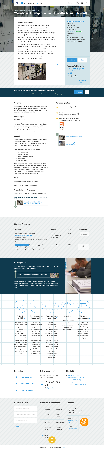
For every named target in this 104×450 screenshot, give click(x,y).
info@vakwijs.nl (73, 76)
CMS (64, 447)
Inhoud (34, 94)
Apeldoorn (59, 409)
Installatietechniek (19, 10)
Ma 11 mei (72, 31)
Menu (39, 3)
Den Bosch (47, 414)
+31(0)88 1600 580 (75, 71)
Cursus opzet (25, 94)
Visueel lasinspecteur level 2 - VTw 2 (78, 384)
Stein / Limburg (46, 436)
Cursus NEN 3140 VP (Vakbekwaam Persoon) (78, 381)
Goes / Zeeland (58, 415)
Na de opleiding (57, 94)
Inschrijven (72, 60)
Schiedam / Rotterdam (59, 429)
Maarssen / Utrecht (47, 429)
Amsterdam (47, 409)
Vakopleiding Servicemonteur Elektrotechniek (74, 143)
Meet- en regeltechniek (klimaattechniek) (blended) (33, 274)
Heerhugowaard (60, 422)
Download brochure (54, 65)
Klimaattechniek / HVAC (33, 10)
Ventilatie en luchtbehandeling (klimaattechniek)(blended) (33, 202)
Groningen (47, 422)
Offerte (82, 60)
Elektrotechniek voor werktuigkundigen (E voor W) (76, 376)
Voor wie (16, 94)
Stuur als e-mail (82, 81)
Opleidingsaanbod (27, 3)
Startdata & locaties (44, 94)
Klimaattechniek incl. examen (74, 137)
